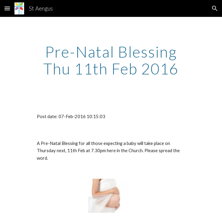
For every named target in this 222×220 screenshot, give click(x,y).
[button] (7, 8)
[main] (110, 60)
